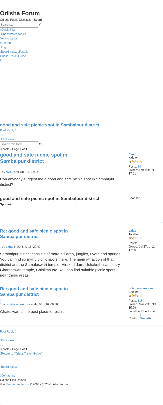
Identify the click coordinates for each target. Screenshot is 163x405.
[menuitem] (13, 34)
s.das (132, 230)
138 (140, 300)
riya (131, 154)
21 (139, 243)
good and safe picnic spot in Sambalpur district (49, 124)
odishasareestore (141, 288)
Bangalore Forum (17, 384)
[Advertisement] (80, 88)
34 (139, 166)
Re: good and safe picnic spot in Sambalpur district (34, 233)
